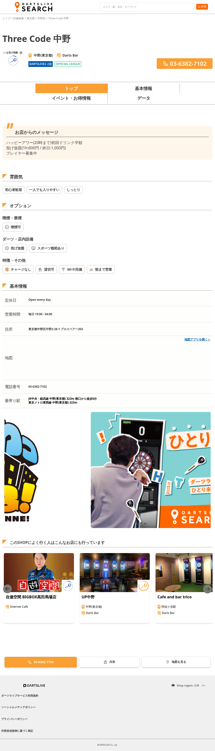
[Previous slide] (7, 589)
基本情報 (143, 88)
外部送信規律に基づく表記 (17, 730)
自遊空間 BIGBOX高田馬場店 (31, 597)
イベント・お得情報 (71, 98)
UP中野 (88, 597)
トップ (6, 18)
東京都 (31, 18)
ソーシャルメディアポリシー (18, 707)
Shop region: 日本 (188, 685)
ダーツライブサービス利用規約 (19, 695)
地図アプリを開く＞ (197, 339)
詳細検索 (19, 18)
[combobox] (147, 7)
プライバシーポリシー (14, 719)
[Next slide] (207, 589)
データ (143, 98)
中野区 (42, 18)
